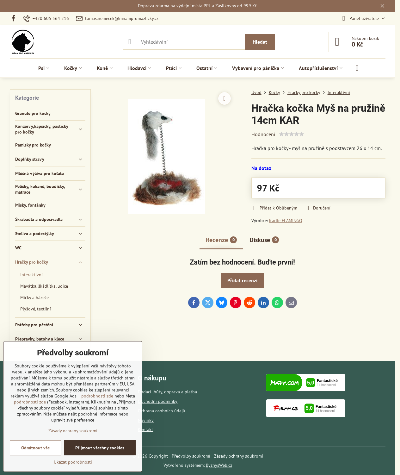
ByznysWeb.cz (219, 465)
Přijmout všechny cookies (99, 448)
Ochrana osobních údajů (161, 411)
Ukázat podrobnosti (73, 462)
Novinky (146, 420)
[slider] (291, 134)
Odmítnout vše (35, 448)
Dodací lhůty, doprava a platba (167, 392)
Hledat (260, 42)
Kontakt (145, 429)
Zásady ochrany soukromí (238, 456)
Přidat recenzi (242, 280)
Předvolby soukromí (191, 456)
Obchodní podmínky (157, 401)
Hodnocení (263, 134)
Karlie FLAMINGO (285, 220)
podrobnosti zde (97, 396)
